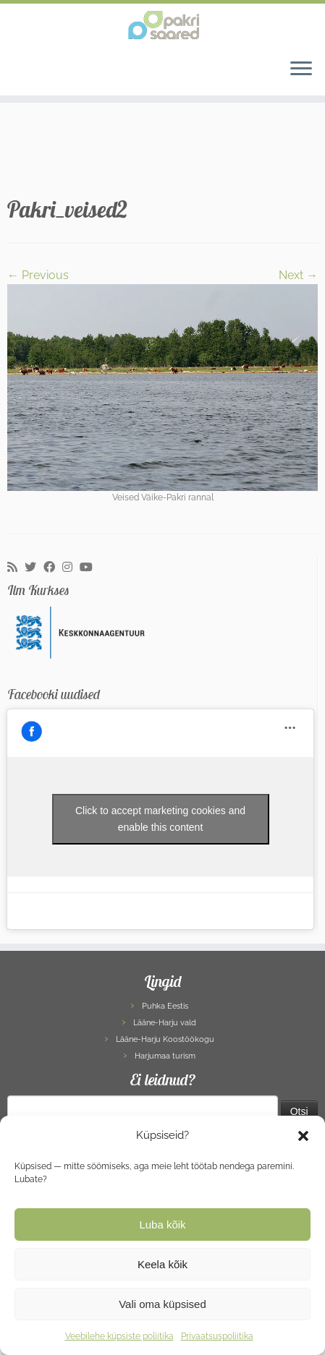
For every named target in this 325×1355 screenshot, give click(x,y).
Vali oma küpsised (162, 1304)
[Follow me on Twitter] (34, 567)
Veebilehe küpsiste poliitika (119, 1336)
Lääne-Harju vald (164, 1022)
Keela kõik (162, 1264)
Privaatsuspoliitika (217, 1336)
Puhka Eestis (165, 1006)
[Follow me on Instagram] (71, 567)
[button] (303, 1136)
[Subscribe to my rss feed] (16, 567)
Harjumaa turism (165, 1056)
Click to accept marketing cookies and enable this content (160, 819)
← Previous (38, 275)
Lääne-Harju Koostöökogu (165, 1039)
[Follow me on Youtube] (90, 567)
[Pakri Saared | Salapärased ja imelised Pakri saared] (162, 25)
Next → (298, 275)
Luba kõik (162, 1224)
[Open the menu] (301, 69)
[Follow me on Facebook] (52, 567)
